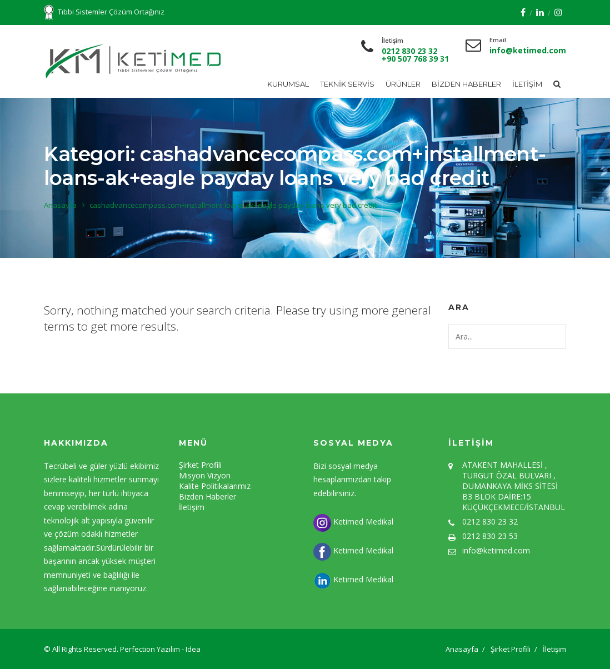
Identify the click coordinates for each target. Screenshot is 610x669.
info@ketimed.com (527, 50)
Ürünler (403, 83)
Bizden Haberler (466, 83)
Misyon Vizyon (205, 475)
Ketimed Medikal (353, 521)
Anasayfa (60, 205)
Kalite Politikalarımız (215, 486)
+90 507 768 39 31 (415, 58)
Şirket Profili (200, 465)
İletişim (527, 83)
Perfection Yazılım (151, 649)
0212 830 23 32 (409, 51)
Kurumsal (288, 83)
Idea (193, 649)
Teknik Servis (347, 83)
